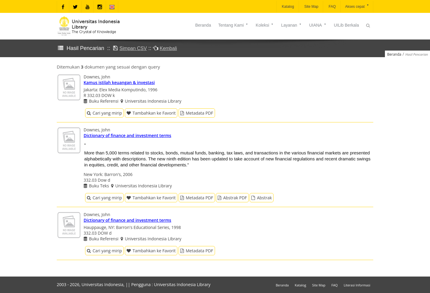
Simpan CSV (133, 48)
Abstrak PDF (232, 198)
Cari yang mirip (104, 113)
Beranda (203, 25)
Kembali (168, 48)
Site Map (311, 6)
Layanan (291, 25)
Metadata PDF (196, 113)
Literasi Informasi (357, 285)
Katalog (287, 6)
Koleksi (265, 25)
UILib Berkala (346, 25)
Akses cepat (357, 6)
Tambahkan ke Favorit (151, 113)
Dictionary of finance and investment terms (127, 135)
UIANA (318, 25)
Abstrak (261, 198)
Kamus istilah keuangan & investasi (119, 82)
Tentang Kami (233, 25)
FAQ (332, 6)
